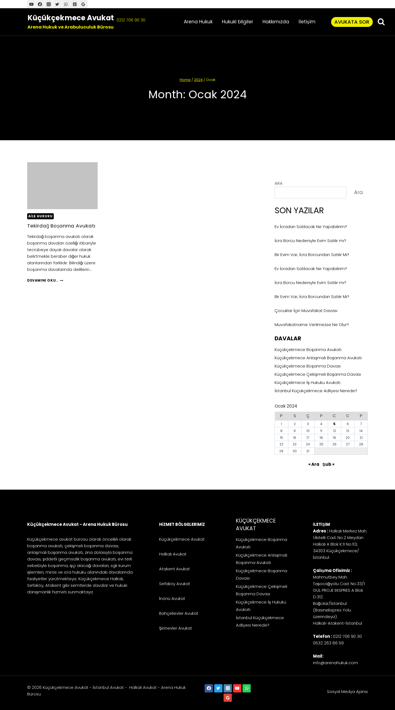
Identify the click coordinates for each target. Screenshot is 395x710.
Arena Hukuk (198, 21)
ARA (279, 183)
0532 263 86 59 (328, 643)
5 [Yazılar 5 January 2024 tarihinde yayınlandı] (334, 424)
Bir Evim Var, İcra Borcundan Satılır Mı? (312, 254)
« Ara (313, 464)
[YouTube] (31, 4)
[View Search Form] (381, 21)
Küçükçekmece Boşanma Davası (308, 366)
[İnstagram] (48, 4)
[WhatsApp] (66, 4)
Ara (358, 192)
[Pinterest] (74, 4)
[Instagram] (228, 688)
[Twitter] (57, 4)
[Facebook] (40, 4)
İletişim (306, 21)
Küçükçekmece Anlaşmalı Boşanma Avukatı (318, 358)
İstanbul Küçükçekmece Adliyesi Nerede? (316, 391)
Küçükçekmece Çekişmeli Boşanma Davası (318, 374)
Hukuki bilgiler (237, 21)
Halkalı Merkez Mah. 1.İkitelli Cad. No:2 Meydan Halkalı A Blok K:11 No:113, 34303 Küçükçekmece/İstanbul (340, 544)
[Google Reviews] (228, 698)
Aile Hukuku (40, 216)
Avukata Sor (351, 21)
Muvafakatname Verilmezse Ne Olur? (312, 324)
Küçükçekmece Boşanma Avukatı (308, 349)
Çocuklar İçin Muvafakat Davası (306, 310)
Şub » (328, 464)
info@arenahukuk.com (335, 663)
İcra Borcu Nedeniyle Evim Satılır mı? (310, 240)
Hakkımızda (276, 21)
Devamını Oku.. (45, 287)
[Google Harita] (83, 4)
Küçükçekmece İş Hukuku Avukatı (307, 382)
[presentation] (62, 185)
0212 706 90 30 (131, 20)
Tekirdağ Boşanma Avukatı (52, 229)
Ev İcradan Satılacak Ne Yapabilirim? (311, 226)
